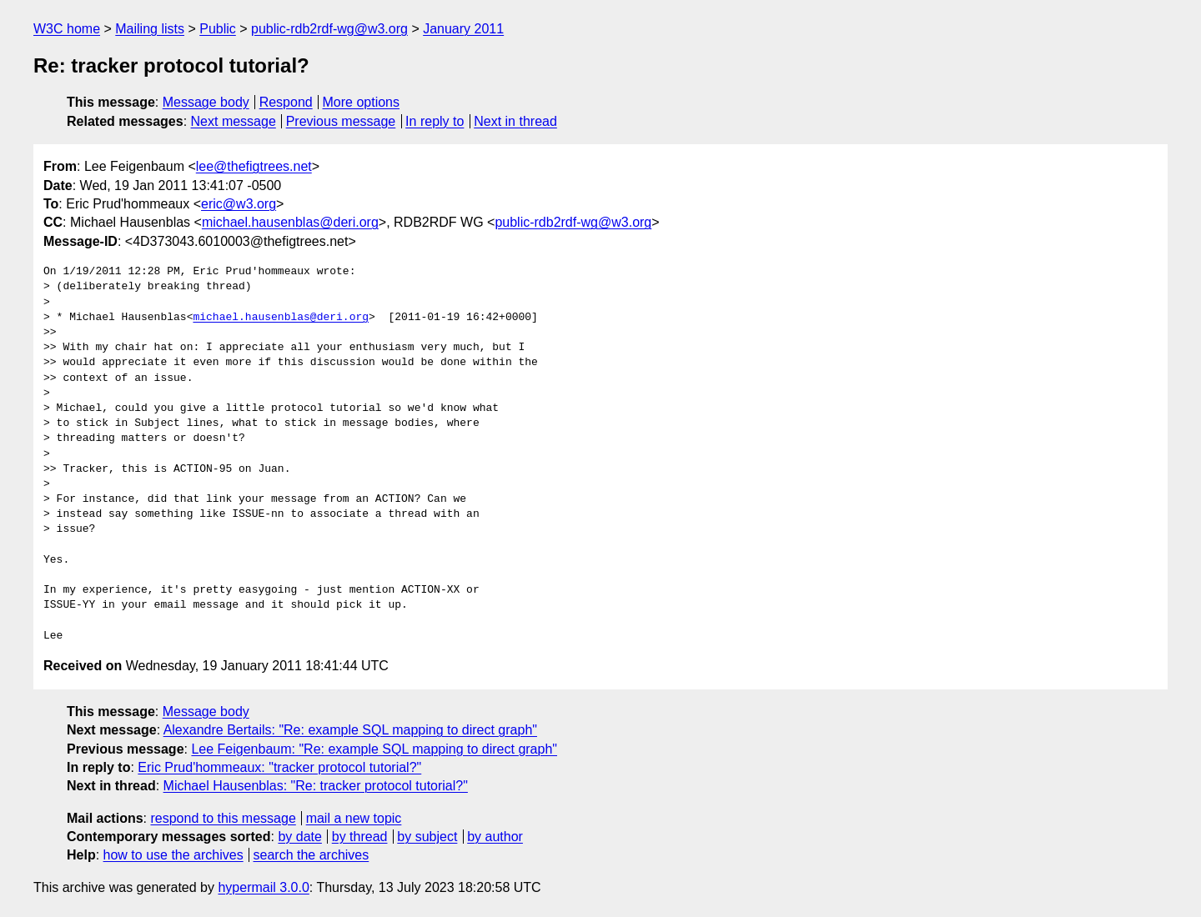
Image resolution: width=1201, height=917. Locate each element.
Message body (206, 102)
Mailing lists (149, 29)
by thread (360, 836)
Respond (286, 102)
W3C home (66, 29)
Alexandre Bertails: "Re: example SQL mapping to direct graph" (350, 730)
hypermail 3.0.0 (263, 887)
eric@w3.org (238, 204)
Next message (233, 121)
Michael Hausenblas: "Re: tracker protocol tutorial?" (315, 786)
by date (299, 836)
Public (217, 29)
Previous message (341, 121)
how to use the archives (173, 855)
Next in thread (515, 121)
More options (361, 102)
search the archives (311, 855)
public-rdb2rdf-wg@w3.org (329, 29)
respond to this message (222, 818)
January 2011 (463, 29)
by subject (427, 836)
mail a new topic (354, 818)
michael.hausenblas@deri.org (290, 222)
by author (495, 836)
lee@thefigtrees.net (254, 166)
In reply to (434, 121)
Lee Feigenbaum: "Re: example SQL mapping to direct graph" (374, 749)
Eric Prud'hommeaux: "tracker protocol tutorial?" (279, 767)
